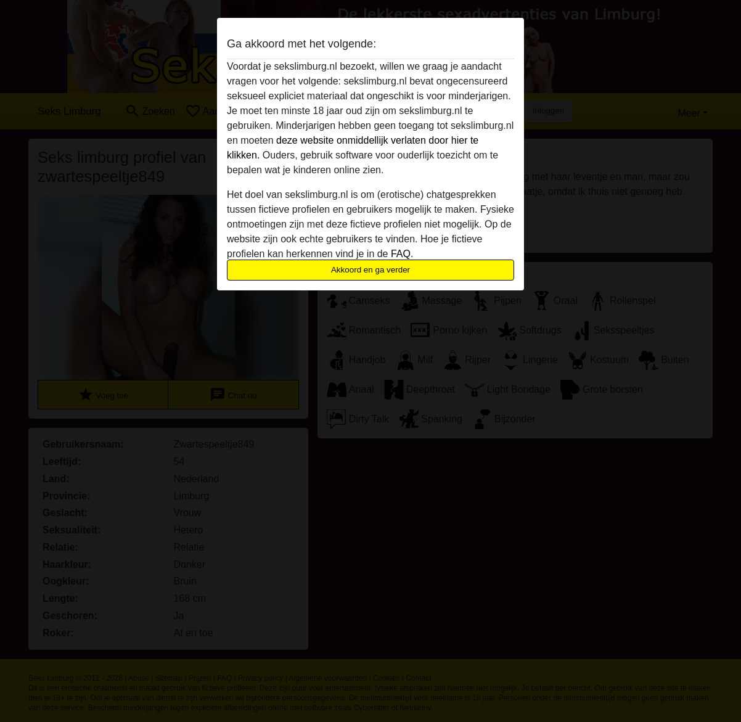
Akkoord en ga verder (370, 269)
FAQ (401, 253)
